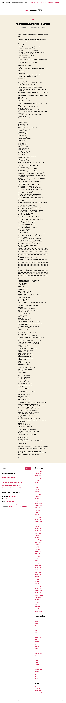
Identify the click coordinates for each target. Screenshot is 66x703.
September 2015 (39, 509)
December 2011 (39, 551)
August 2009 (38, 597)
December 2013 (39, 530)
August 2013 (38, 535)
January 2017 (38, 493)
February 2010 (38, 587)
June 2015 (37, 512)
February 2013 (38, 539)
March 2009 (38, 606)
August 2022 (38, 473)
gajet (36, 632)
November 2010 (39, 571)
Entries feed (38, 688)
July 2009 (37, 599)
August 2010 (38, 576)
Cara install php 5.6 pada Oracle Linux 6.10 (13, 482)
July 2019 (37, 480)
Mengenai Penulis (38, 2)
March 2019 (38, 484)
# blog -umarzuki (6, 2)
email (33, 19)
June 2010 (37, 579)
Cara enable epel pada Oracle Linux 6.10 (12, 485)
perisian (37, 655)
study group (38, 666)
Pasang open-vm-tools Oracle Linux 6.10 (12, 488)
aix (35, 620)
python (36, 660)
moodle (36, 643)
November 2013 (39, 532)
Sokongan (57, 2)
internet (37, 634)
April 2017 (37, 489)
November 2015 (39, 505)
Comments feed (39, 690)
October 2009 (38, 594)
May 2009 (37, 603)
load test (37, 641)
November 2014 (39, 523)
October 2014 (38, 525)
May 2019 (37, 482)
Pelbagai (37, 646)
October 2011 (38, 553)
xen (35, 676)
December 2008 (39, 611)
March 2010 (38, 585)
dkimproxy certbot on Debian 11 (10, 477)
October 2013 (38, 533)
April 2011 (37, 562)
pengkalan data (38, 653)
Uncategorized (38, 669)
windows (37, 675)
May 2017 (37, 487)
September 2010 (39, 574)
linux (36, 639)
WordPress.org (38, 692)
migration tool (28, 458)
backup (36, 623)
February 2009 (38, 608)
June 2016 (37, 500)
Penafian (44, 2)
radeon (36, 662)
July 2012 (37, 546)
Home (32, 2)
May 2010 (37, 581)
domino (20, 458)
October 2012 (38, 542)
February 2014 (38, 528)
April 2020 (37, 477)
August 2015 (38, 510)
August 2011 (38, 556)
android (37, 621)
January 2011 (38, 567)
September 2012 (39, 544)
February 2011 (38, 565)
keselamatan (38, 637)
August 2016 (38, 496)
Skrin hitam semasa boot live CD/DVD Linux (20, 508)
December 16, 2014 (33, 27)
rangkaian (37, 664)
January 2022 (38, 475)
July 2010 (37, 578)
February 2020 (38, 479)
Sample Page (50, 2)
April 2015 (37, 514)
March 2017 (38, 491)
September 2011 (39, 555)
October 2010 (38, 572)
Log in (36, 686)
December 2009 (39, 590)
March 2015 (38, 516)
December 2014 (39, 521)
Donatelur (25, 27)
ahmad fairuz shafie (7, 504)
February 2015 (38, 518)
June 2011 (37, 560)
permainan (37, 659)
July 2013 (37, 537)
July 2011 (37, 558)
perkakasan (38, 657)
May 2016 (37, 502)
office (36, 644)
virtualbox (37, 671)
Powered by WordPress (19, 700)
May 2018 (37, 486)
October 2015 (38, 507)
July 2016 (37, 498)
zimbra (33, 458)
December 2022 (39, 471)
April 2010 (37, 583)
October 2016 (38, 494)
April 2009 (37, 604)
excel (36, 628)
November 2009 (39, 592)
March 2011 (37, 564)
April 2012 (37, 548)
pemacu (37, 648)
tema (36, 667)
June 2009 (37, 601)
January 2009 (38, 610)
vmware (37, 673)
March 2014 (38, 526)
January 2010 (38, 588)
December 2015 (39, 503)
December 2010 (39, 569)
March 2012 (38, 549)
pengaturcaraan (39, 652)
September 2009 (39, 595)
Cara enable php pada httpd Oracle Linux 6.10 (13, 480)
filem (36, 630)
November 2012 (39, 541)
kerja (36, 636)
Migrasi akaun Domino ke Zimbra (33, 24)
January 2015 (38, 519)
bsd (36, 625)
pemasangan (38, 650)
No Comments (43, 27)
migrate (24, 458)
